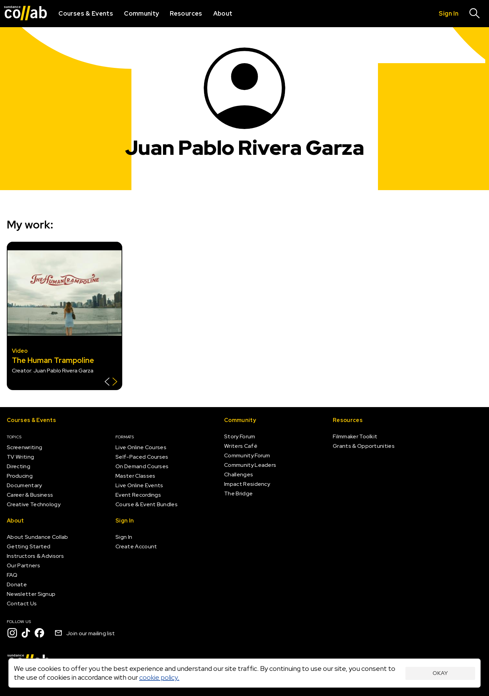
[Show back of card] (111, 382)
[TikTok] (25, 632)
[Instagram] (12, 632)
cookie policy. (159, 677)
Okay (440, 673)
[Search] (474, 13)
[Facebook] (39, 632)
